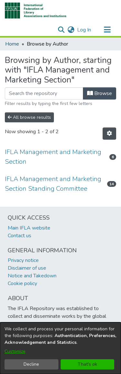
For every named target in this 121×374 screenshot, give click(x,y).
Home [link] (12, 44)
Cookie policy (22, 283)
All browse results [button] (29, 117)
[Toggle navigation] (107, 30)
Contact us (19, 235)
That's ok (87, 364)
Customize (15, 351)
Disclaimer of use (27, 268)
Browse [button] (99, 93)
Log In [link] (84, 29)
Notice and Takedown (32, 275)
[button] (35, 11)
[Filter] (44, 93)
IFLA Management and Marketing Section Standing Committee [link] (53, 184)
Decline (31, 364)
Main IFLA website (29, 227)
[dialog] (60, 348)
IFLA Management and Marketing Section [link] (53, 157)
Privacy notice (23, 260)
